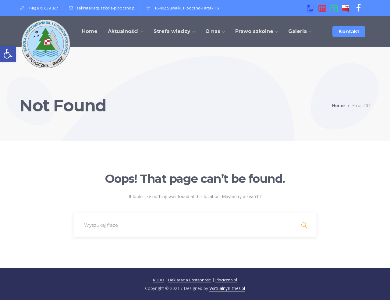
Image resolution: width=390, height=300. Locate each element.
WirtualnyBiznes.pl (227, 288)
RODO (158, 280)
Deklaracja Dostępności (189, 280)
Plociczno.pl (226, 280)
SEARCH (304, 225)
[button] (8, 54)
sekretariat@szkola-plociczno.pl (106, 8)
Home (338, 105)
